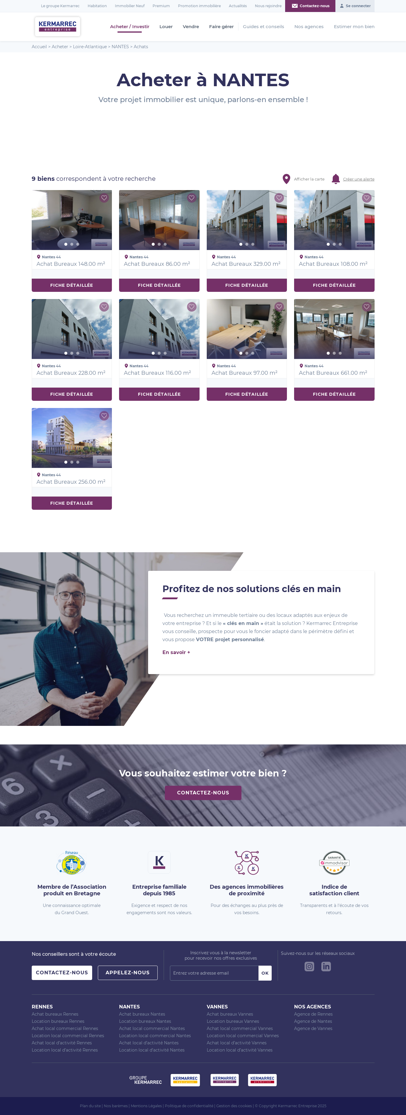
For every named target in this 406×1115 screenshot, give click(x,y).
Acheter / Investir (129, 26)
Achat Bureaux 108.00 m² (333, 264)
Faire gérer (221, 26)
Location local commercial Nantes (155, 1035)
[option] (72, 220)
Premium (161, 6)
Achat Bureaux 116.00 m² (157, 373)
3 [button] (77, 244)
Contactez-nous (203, 793)
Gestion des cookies (234, 1106)
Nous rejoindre (268, 6)
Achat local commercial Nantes (152, 1028)
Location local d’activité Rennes (65, 1050)
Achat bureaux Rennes (55, 1014)
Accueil (39, 46)
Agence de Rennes (313, 1014)
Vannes (217, 1007)
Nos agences (309, 26)
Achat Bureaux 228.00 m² (71, 373)
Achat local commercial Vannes (240, 1028)
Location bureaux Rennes (58, 1021)
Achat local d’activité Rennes (62, 1043)
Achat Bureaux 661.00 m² (333, 373)
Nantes (129, 1007)
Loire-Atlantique (90, 46)
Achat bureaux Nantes (142, 1014)
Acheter (60, 46)
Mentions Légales (146, 1106)
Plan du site (90, 1106)
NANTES (120, 46)
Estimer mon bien (354, 26)
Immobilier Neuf (130, 6)
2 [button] (71, 244)
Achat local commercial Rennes (65, 1028)
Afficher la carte (309, 179)
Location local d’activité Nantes (152, 1050)
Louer (166, 26)
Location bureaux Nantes (145, 1021)
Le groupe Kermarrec (60, 6)
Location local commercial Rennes (68, 1035)
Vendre (191, 26)
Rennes (42, 1007)
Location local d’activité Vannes (240, 1050)
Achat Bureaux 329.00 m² (246, 264)
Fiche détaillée (71, 285)
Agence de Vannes (313, 1028)
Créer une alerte (359, 179)
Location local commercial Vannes (243, 1035)
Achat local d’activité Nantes (149, 1043)
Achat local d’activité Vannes (237, 1043)
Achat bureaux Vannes (230, 1014)
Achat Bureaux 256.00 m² (71, 482)
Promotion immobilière (199, 6)
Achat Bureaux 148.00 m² (71, 264)
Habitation (97, 6)
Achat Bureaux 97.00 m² (245, 373)
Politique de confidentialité (189, 1106)
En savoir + (176, 652)
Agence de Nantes (313, 1021)
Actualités (238, 6)
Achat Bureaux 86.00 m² (157, 264)
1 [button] (65, 244)
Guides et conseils (263, 26)
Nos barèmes (116, 1106)
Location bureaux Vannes (233, 1021)
